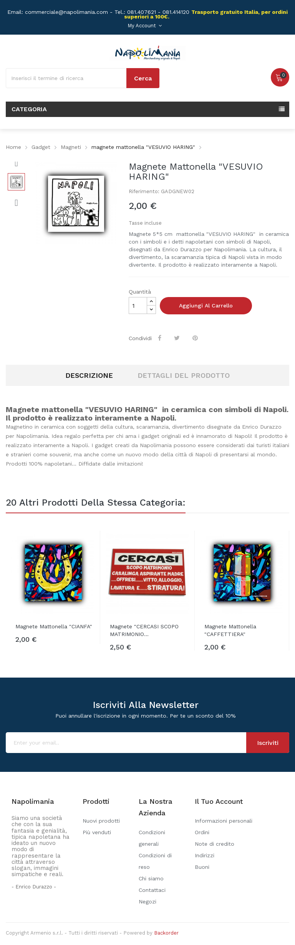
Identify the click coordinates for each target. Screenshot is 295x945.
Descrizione (89, 375)
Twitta (177, 337)
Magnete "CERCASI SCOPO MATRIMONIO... (144, 630)
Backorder (166, 933)
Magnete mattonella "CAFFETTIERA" (230, 630)
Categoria (29, 109)
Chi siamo (151, 878)
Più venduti (97, 832)
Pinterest (195, 337)
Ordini (202, 832)
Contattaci (152, 890)
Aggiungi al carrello (206, 305)
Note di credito (214, 844)
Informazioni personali (223, 821)
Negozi (147, 901)
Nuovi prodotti (101, 821)
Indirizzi (204, 855)
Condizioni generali (152, 838)
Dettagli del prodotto (184, 375)
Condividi (160, 337)
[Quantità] (138, 305)
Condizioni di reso (155, 861)
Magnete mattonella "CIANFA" (53, 626)
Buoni (202, 867)
